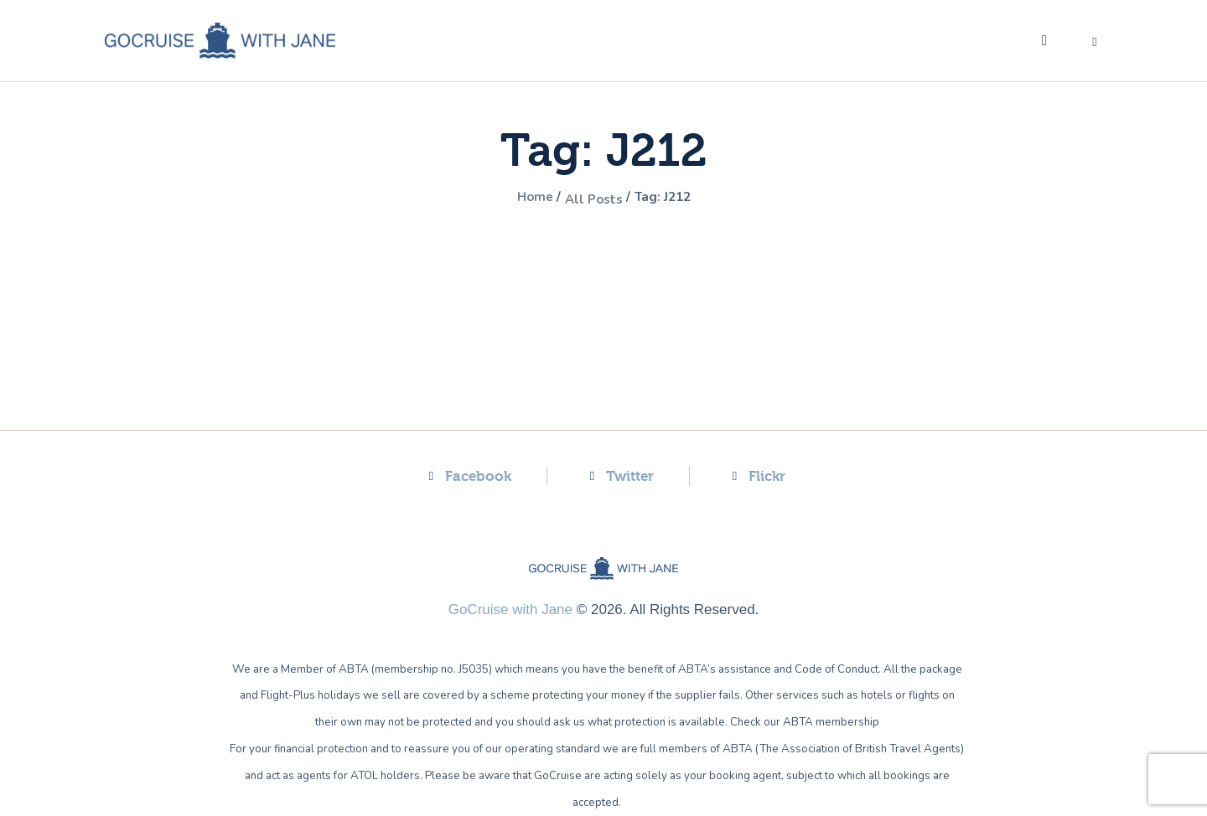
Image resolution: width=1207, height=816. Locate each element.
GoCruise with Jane (510, 609)
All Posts (591, 199)
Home (523, 198)
